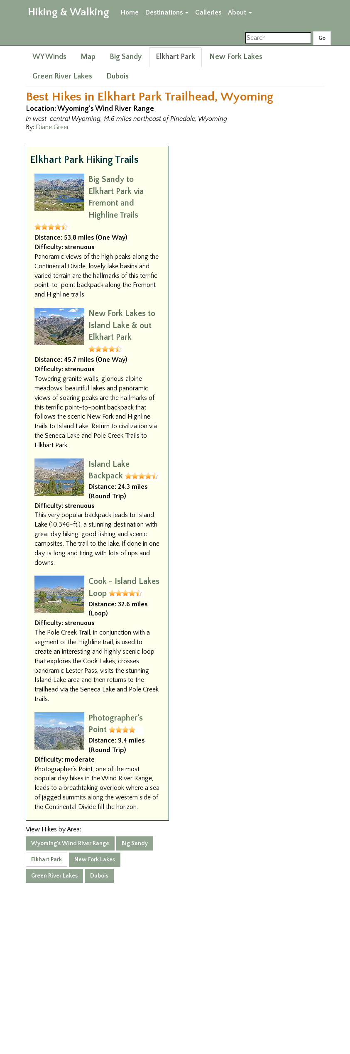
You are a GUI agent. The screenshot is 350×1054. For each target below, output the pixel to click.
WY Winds (49, 57)
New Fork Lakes (235, 57)
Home (130, 12)
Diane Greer (52, 127)
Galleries (208, 12)
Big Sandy (126, 57)
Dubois (117, 76)
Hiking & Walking (68, 12)
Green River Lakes (62, 76)
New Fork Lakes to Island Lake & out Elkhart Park (121, 325)
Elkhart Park (175, 57)
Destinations (166, 12)
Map (88, 57)
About (240, 12)
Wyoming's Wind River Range (70, 843)
